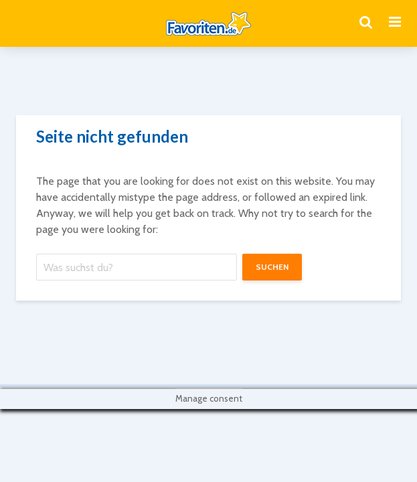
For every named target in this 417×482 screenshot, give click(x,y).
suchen (272, 267)
